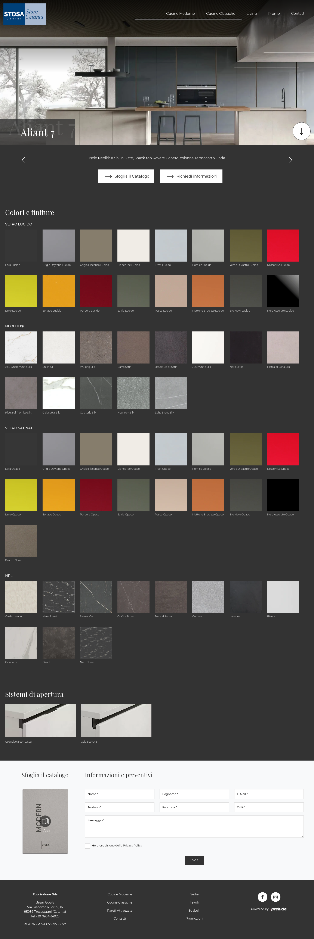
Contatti (298, 14)
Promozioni (194, 919)
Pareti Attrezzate (119, 911)
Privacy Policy (132, 845)
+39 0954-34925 (47, 916)
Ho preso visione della (117, 845)
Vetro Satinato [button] (20, 428)
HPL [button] (9, 576)
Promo (274, 14)
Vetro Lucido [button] (18, 224)
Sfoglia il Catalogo (126, 176)
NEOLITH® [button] (14, 326)
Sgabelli (194, 911)
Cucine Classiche (220, 14)
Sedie (194, 894)
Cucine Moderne (180, 14)
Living (252, 14)
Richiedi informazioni (191, 176)
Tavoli (194, 903)
